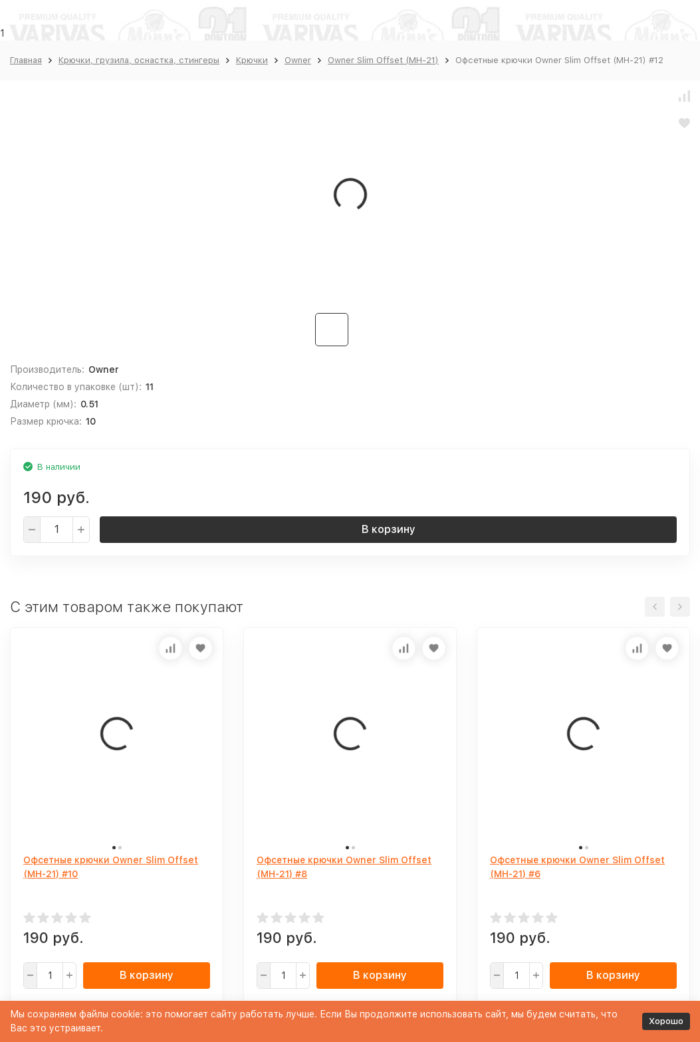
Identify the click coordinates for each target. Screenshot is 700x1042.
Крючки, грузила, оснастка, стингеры (138, 60)
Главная (26, 60)
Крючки (252, 60)
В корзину (388, 529)
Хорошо (666, 1021)
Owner (298, 60)
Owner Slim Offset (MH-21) (383, 60)
